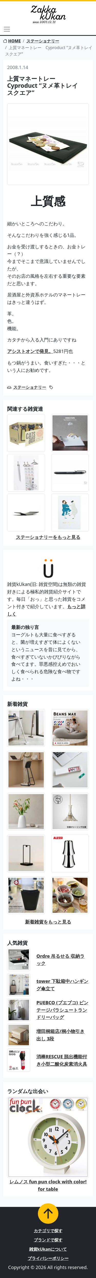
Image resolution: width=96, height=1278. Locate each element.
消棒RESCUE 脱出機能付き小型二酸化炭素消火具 (61, 1060)
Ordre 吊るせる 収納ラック (60, 959)
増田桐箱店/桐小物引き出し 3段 (60, 1035)
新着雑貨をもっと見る (48, 922)
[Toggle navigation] (7, 29)
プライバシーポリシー (48, 1258)
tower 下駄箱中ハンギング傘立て (62, 985)
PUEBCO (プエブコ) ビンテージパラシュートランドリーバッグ (62, 1009)
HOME (12, 41)
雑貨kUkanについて (48, 1249)
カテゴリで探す (48, 1230)
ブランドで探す (48, 1240)
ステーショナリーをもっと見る (48, 537)
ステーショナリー (42, 41)
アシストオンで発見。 (30, 351)
